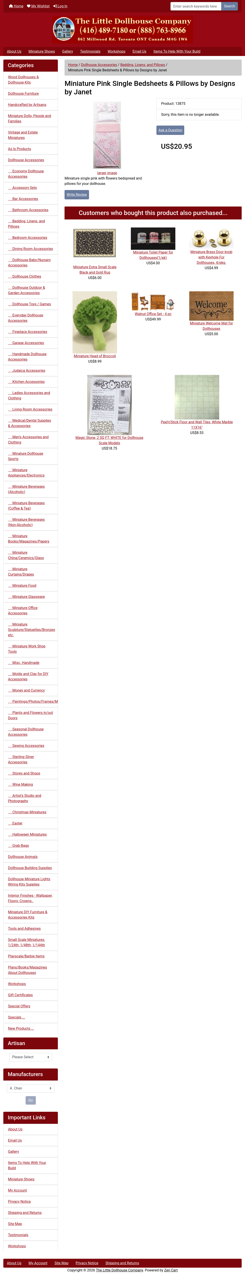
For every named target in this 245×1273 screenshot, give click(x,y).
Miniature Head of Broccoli (95, 356)
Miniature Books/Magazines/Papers (28, 539)
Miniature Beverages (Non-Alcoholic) (26, 522)
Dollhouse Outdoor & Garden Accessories (26, 290)
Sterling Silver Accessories (21, 759)
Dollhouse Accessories (99, 65)
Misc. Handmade (23, 663)
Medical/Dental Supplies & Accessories (29, 423)
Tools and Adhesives (24, 928)
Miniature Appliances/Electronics (26, 472)
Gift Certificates (20, 995)
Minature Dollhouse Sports (25, 456)
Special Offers (19, 1006)
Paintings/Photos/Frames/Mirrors (33, 701)
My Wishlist (38, 6)
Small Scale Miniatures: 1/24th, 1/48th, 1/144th (26, 942)
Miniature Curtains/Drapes (21, 572)
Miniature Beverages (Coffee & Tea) (26, 505)
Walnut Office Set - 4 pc (153, 314)
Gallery (67, 51)
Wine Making (20, 784)
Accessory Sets (22, 188)
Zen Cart (171, 1270)
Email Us (139, 51)
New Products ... (21, 1028)
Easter (15, 823)
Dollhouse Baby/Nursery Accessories (29, 262)
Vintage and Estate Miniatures (23, 135)
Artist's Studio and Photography (24, 798)
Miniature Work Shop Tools (26, 649)
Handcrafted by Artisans (27, 105)
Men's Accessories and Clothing (28, 439)
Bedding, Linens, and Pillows (142, 65)
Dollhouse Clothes (24, 276)
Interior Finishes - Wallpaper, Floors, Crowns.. (30, 898)
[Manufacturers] (30, 1088)
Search (229, 6)
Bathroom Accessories (28, 210)
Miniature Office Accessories (22, 610)
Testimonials (90, 51)
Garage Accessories (26, 343)
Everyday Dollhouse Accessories (25, 318)
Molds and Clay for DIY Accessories (28, 676)
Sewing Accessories (26, 746)
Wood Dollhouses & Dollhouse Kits (23, 80)
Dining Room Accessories (30, 249)
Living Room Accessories (30, 409)
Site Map (15, 1224)
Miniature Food (22, 585)
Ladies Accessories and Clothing (29, 395)
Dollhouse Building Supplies (30, 868)
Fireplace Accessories (27, 332)
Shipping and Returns (25, 1213)
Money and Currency (26, 690)
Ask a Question (170, 130)
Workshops (116, 51)
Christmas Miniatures (27, 812)
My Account (17, 1190)
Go (30, 1100)
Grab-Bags (18, 845)
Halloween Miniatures (27, 834)
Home (16, 6)
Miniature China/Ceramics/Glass (26, 555)
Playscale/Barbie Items (26, 956)
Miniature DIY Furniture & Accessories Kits (27, 915)
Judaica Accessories (26, 370)
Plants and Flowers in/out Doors (30, 715)
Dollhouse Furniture (23, 93)
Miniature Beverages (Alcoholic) (26, 489)
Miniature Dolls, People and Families (29, 118)
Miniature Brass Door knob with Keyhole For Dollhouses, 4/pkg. (211, 257)
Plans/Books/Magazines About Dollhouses (27, 970)
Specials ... (16, 1017)
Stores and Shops (24, 773)
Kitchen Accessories (26, 382)
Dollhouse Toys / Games (29, 304)
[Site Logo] (122, 29)
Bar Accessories (23, 199)
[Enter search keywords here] (195, 6)
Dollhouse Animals (23, 857)
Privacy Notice (19, 1201)
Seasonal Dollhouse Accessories (26, 732)
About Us (14, 51)
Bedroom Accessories (27, 238)
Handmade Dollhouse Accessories (27, 357)
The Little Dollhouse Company (119, 1270)
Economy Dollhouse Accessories (26, 174)
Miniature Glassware (26, 597)
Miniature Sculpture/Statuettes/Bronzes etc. (31, 629)
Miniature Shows (41, 51)
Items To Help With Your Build (177, 51)
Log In (60, 6)
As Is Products (19, 149)
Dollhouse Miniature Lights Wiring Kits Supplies (29, 882)
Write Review (77, 194)
